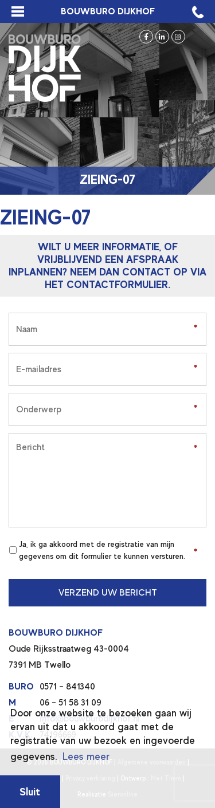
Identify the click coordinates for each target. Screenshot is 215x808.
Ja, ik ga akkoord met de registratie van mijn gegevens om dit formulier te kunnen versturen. (102, 550)
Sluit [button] (29, 792)
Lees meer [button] (86, 756)
